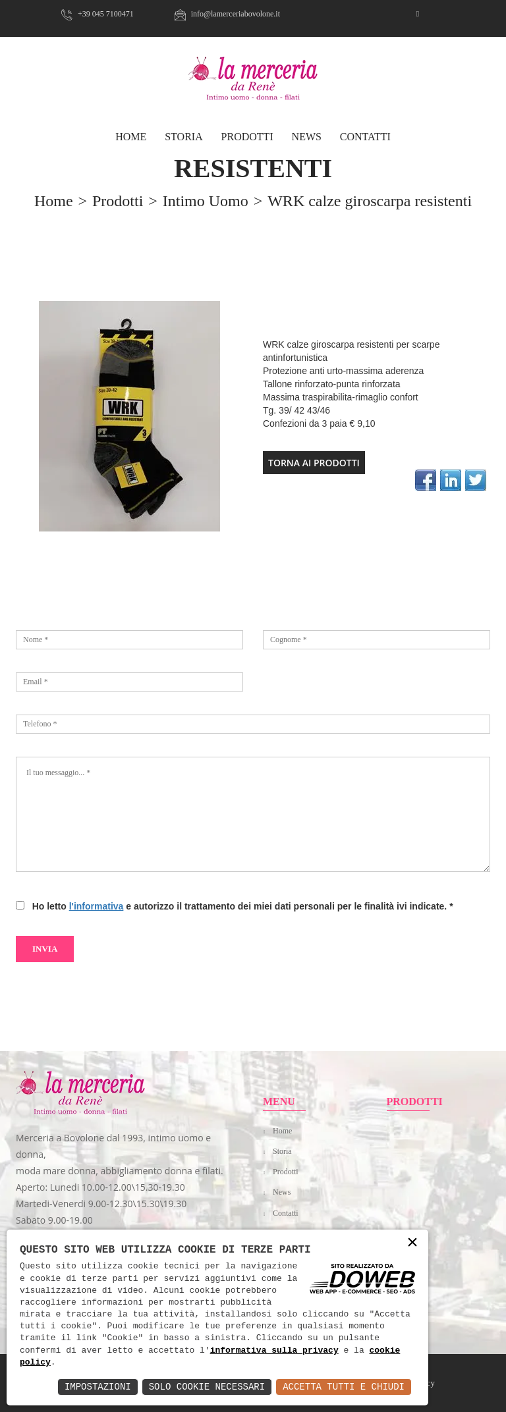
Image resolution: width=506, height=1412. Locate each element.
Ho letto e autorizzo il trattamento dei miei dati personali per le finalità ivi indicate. (240, 906)
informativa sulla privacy (274, 1351)
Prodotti (247, 136)
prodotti (117, 200)
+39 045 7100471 (97, 13)
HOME (130, 136)
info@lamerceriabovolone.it (227, 13)
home (53, 200)
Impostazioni (98, 1386)
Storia (184, 136)
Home (282, 1130)
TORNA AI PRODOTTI (314, 462)
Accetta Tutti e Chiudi (344, 1386)
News (307, 136)
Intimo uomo (205, 200)
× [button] (412, 1243)
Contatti (365, 136)
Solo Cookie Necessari (207, 1386)
